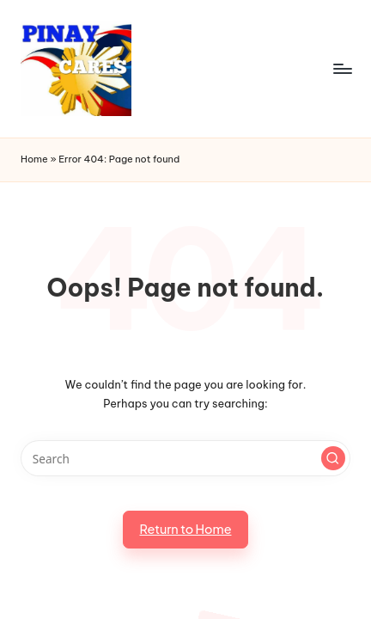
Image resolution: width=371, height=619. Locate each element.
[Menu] (341, 68)
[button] (333, 458)
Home (34, 159)
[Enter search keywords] (185, 458)
